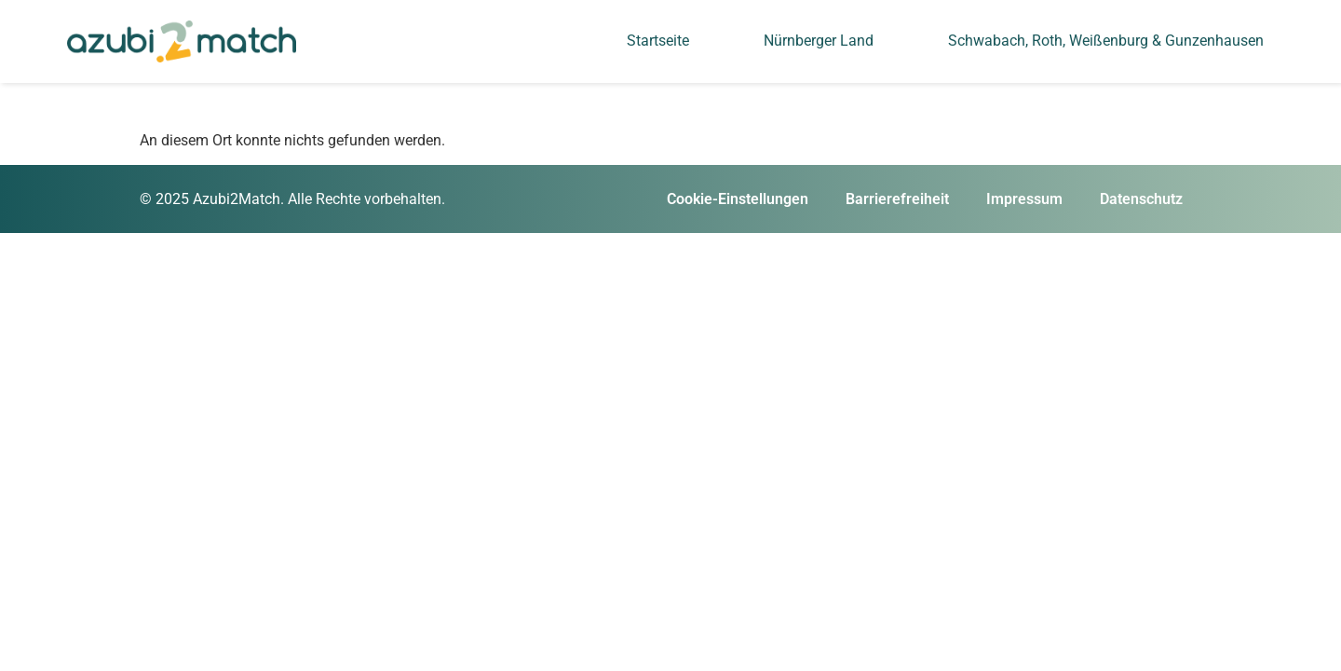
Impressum (1024, 199)
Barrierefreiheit (897, 199)
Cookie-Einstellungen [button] (737, 199)
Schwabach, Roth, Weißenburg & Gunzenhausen (1106, 40)
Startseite (658, 40)
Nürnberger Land (819, 40)
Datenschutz (1141, 199)
